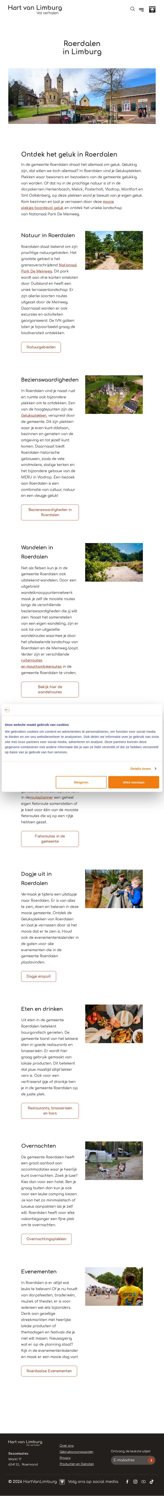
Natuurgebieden (41, 347)
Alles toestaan (134, 782)
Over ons (67, 1445)
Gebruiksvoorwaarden (76, 1452)
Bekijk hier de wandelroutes (50, 689)
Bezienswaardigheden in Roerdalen (50, 512)
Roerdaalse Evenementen (49, 1371)
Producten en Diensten (77, 1464)
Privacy (65, 1458)
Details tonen (140, 768)
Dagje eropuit (38, 976)
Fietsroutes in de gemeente (50, 838)
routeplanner (41, 798)
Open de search (132, 9)
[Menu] (141, 9)
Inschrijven (151, 1460)
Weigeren (81, 782)
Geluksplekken (33, 416)
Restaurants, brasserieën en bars (50, 1110)
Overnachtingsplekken (46, 1239)
